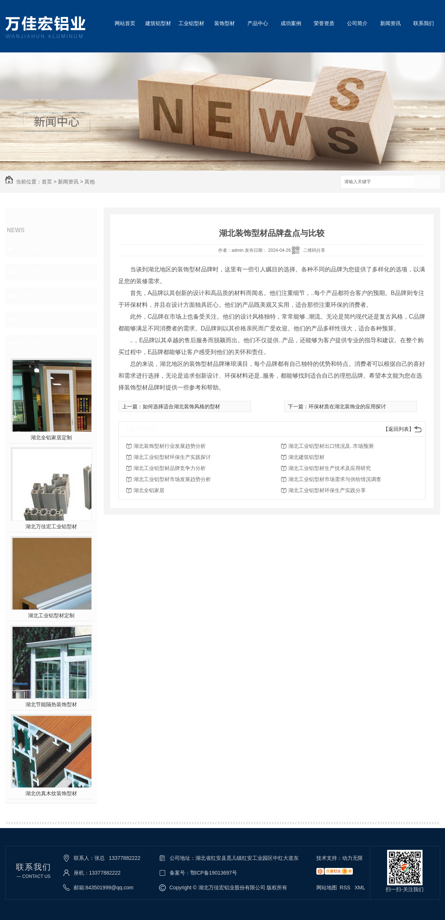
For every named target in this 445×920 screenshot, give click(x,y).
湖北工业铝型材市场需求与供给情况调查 (334, 479)
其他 (89, 182)
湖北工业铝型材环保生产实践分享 (327, 490)
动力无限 (352, 858)
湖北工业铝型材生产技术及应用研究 (329, 468)
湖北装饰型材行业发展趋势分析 (169, 446)
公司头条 (29, 248)
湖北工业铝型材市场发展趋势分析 (172, 479)
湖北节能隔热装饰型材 (51, 704)
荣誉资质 (324, 23)
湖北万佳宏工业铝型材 (51, 526)
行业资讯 (29, 272)
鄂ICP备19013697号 (213, 873)
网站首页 (125, 23)
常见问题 (29, 295)
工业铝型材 (191, 23)
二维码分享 (314, 250)
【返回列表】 (398, 429)
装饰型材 (224, 23)
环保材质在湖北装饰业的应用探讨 (347, 406)
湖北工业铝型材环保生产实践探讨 (172, 457)
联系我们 (423, 23)
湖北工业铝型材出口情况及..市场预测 (331, 446)
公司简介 (357, 23)
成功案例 (291, 23)
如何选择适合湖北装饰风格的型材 (181, 406)
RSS (346, 887)
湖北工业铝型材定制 (51, 615)
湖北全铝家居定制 (51, 437)
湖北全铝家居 (148, 490)
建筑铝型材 (158, 23)
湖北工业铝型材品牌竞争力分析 (169, 468)
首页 (47, 182)
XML (360, 887)
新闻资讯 (390, 23)
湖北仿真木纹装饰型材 (51, 793)
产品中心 (257, 23)
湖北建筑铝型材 (306, 457)
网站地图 (326, 887)
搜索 (427, 182)
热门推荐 (29, 343)
